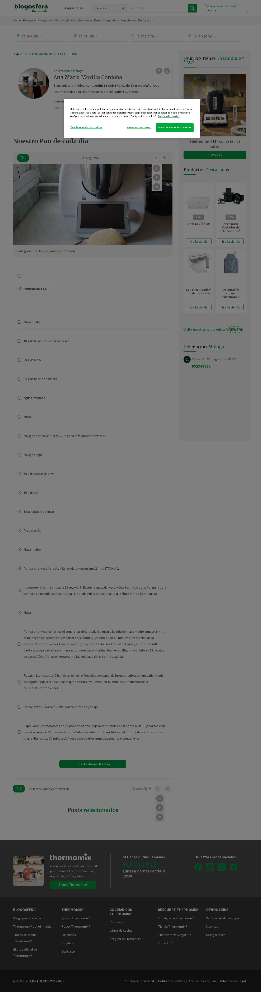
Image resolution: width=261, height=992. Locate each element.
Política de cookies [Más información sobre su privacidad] (169, 116)
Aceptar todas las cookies (174, 127)
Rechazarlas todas (139, 127)
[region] (132, 118)
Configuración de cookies (86, 127)
